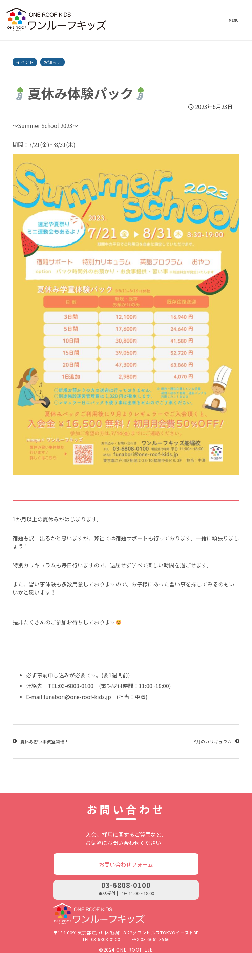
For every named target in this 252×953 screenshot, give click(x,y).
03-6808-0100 (126, 885)
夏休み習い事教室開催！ (44, 741)
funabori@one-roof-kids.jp (77, 697)
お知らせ (52, 62)
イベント (25, 62)
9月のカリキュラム (213, 741)
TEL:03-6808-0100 (70, 686)
